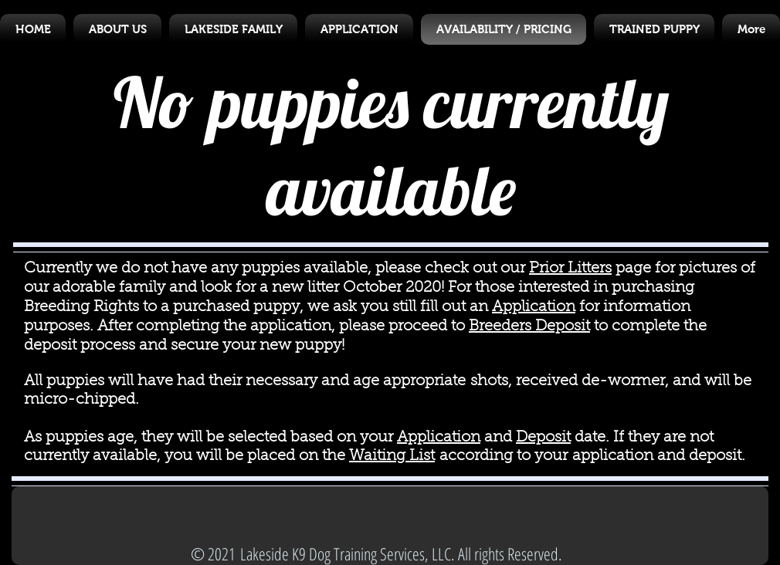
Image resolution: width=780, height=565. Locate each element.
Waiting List (392, 456)
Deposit (543, 437)
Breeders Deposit (529, 326)
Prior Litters (570, 268)
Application (533, 307)
